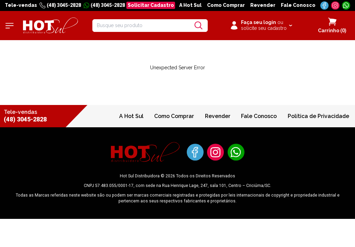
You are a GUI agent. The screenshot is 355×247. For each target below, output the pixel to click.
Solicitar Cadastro (151, 5)
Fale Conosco (298, 5)
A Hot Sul (190, 5)
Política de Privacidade (318, 116)
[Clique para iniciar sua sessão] (261, 26)
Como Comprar (226, 5)
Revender (262, 5)
